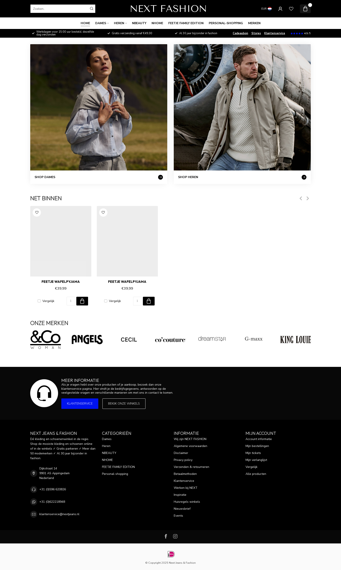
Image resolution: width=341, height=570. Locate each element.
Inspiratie (180, 495)
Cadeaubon (240, 33)
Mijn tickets (253, 453)
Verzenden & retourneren (191, 467)
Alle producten (256, 474)
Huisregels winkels (187, 502)
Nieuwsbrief (182, 509)
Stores (256, 33)
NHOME (157, 23)
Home (85, 23)
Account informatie (259, 439)
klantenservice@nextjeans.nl (59, 514)
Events (178, 516)
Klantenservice (274, 33)
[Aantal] (71, 301)
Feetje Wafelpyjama (61, 282)
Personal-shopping (226, 23)
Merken (254, 23)
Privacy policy (183, 460)
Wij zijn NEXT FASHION (190, 439)
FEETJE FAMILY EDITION (186, 23)
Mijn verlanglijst (256, 460)
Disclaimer (181, 453)
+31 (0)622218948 (52, 502)
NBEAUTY (139, 23)
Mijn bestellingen (257, 446)
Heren (119, 23)
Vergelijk (48, 301)
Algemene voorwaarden (190, 446)
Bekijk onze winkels (124, 403)
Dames (100, 23)
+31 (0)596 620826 (52, 489)
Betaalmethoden (185, 474)
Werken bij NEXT (185, 488)
